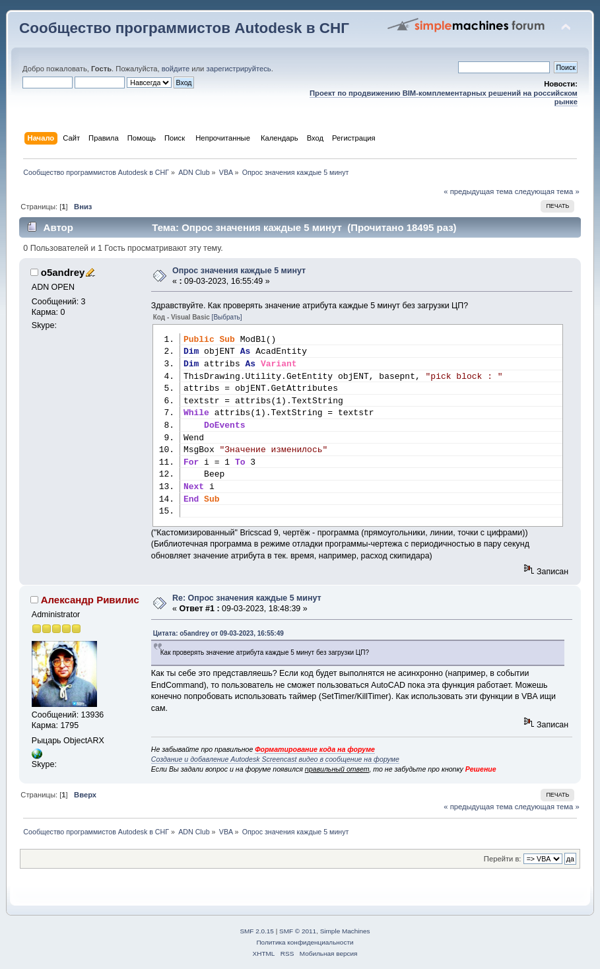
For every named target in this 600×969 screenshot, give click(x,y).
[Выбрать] (227, 317)
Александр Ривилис (90, 599)
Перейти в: (502, 859)
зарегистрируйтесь (239, 69)
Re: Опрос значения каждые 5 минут (246, 598)
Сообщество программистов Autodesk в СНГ (184, 28)
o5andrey (63, 272)
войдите (175, 69)
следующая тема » (547, 191)
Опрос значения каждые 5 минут (239, 270)
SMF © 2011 (297, 931)
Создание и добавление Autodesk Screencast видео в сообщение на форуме (275, 759)
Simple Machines (345, 931)
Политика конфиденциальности (304, 942)
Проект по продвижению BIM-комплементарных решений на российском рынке (444, 97)
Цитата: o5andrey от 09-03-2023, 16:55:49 (218, 633)
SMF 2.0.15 (257, 931)
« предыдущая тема (478, 191)
